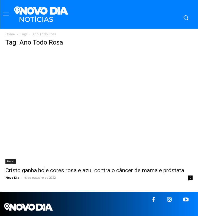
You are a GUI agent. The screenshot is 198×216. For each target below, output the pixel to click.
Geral (10, 161)
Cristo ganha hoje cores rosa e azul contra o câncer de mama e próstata (94, 170)
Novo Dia (12, 178)
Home (10, 34)
